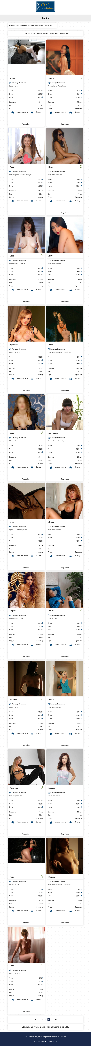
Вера (12, 256)
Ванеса (51, 877)
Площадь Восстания (19, 83)
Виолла (51, 788)
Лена (12, 167)
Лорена (13, 611)
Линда (51, 699)
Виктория (14, 788)
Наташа (13, 699)
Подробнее (26, 124)
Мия (12, 522)
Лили (50, 256)
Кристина (14, 344)
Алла (12, 433)
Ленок (51, 611)
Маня (12, 78)
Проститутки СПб (50, 1041)
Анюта (51, 78)
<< (35, 1019)
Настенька (53, 433)
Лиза (50, 344)
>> (56, 1019)
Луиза (51, 522)
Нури (50, 167)
